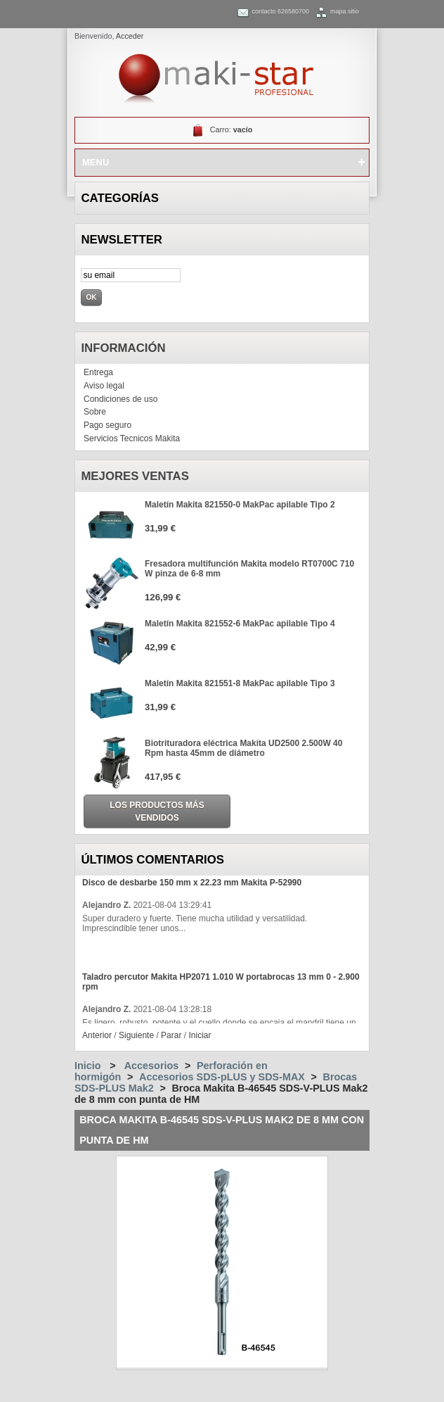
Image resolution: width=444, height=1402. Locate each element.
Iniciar (199, 1035)
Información (123, 348)
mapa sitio (344, 11)
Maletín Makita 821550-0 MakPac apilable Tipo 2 (240, 505)
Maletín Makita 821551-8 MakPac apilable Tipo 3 (240, 683)
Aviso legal (104, 386)
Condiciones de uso (120, 399)
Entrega (98, 372)
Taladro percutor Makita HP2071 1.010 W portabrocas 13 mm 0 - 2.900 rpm (221, 982)
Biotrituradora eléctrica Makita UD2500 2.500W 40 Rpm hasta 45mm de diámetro (243, 748)
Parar (171, 1035)
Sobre (95, 412)
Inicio (87, 1065)
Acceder (130, 36)
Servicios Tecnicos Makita (132, 438)
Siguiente (136, 1035)
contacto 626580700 (280, 11)
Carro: (231, 129)
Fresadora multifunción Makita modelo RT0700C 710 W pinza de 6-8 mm (249, 569)
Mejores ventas (135, 476)
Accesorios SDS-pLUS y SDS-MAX (222, 1076)
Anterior (97, 1035)
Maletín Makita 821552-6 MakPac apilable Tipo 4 (240, 624)
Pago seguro (107, 425)
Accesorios (151, 1065)
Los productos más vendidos (157, 811)
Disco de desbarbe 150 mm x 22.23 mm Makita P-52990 (191, 883)
